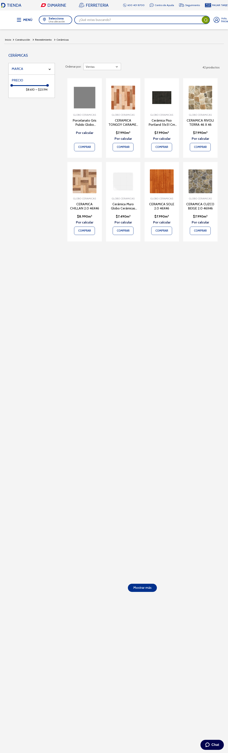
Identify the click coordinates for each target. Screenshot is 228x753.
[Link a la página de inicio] (8, 40)
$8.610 (30, 89)
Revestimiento (43, 39)
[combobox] (142, 20)
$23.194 (41, 89)
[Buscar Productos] (205, 20)
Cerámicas (63, 39)
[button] (55, 20)
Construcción (22, 39)
